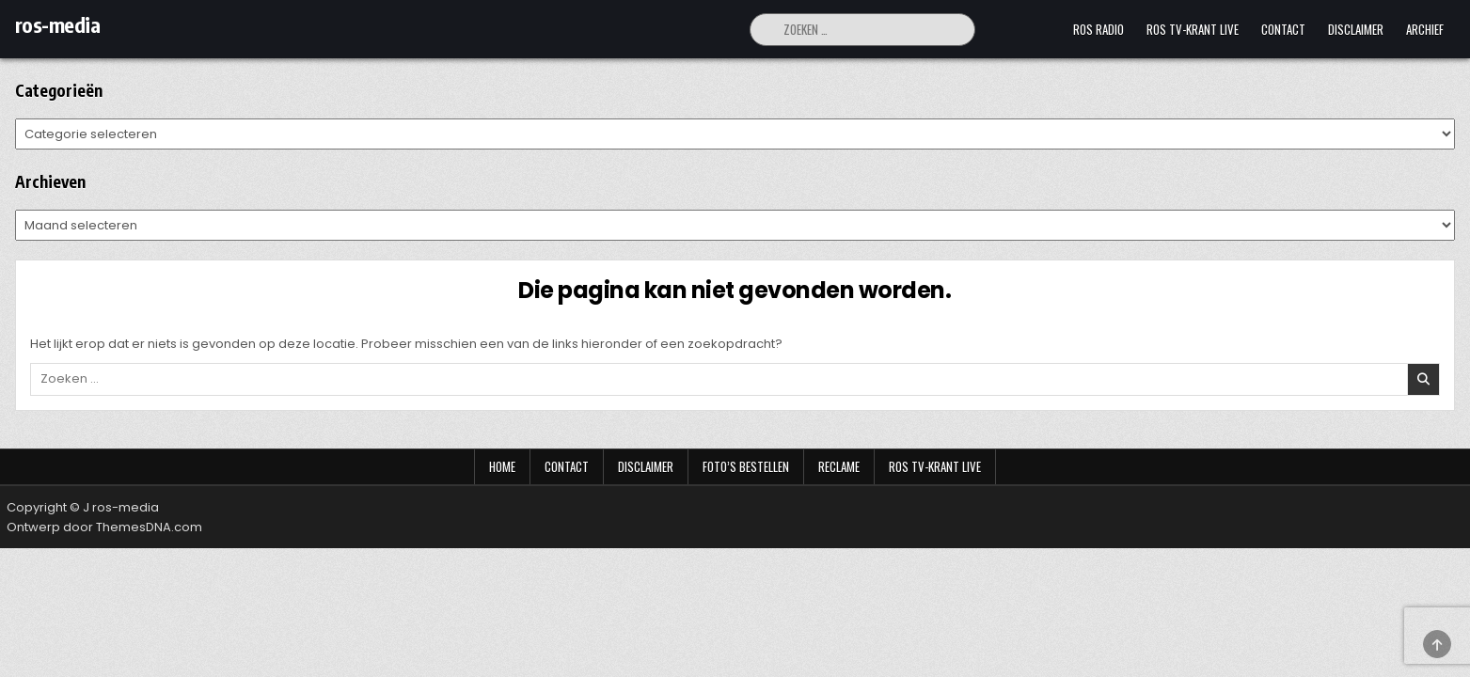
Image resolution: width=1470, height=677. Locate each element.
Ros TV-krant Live (1192, 29)
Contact (1283, 29)
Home (502, 466)
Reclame (839, 466)
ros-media (58, 24)
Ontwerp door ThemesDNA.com (104, 527)
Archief (1425, 29)
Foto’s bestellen (746, 466)
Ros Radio (1098, 29)
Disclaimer (1355, 29)
